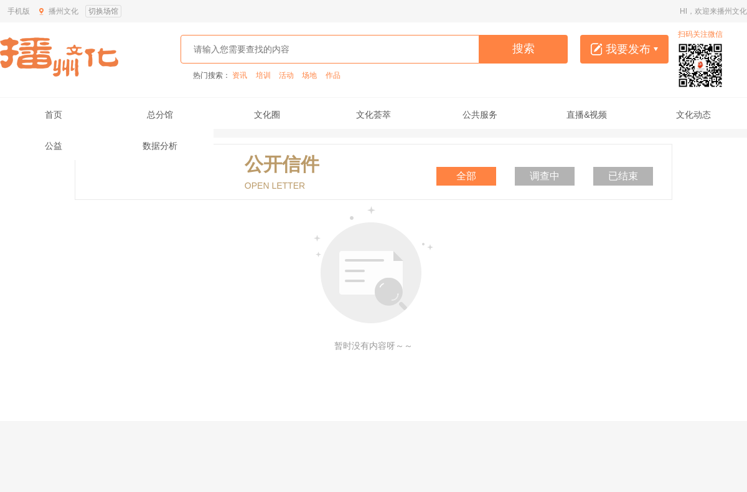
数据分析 (160, 146)
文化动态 (693, 115)
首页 (53, 115)
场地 (309, 75)
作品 (333, 75)
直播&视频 (586, 115)
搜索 (523, 48)
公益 (53, 146)
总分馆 (160, 115)
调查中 (545, 176)
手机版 (18, 11)
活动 (286, 75)
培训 (263, 75)
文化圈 (267, 115)
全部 (466, 176)
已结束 (623, 176)
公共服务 (480, 115)
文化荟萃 (373, 115)
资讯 (239, 75)
